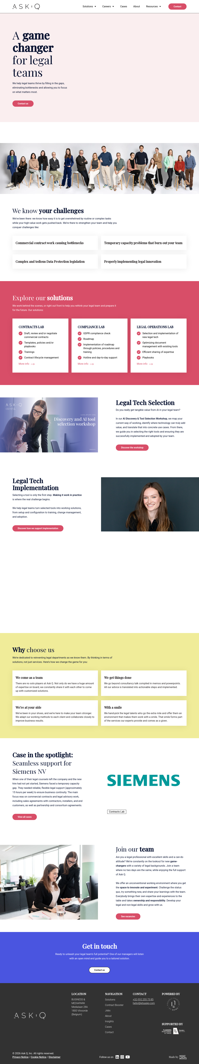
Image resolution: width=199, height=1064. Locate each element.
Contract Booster (114, 1005)
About (108, 1015)
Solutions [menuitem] (88, 6)
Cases (108, 1026)
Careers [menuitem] (106, 6)
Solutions (110, 999)
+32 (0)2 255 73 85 (143, 999)
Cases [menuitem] (123, 6)
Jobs (108, 1010)
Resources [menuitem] (152, 6)
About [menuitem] (136, 6)
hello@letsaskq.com (144, 1003)
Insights (109, 1021)
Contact (109, 1032)
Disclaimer (54, 1057)
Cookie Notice (38, 1057)
